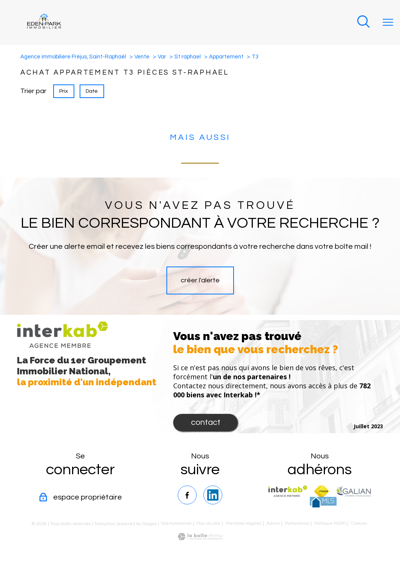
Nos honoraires (176, 523)
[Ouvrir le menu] (388, 23)
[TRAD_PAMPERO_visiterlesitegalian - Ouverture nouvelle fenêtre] (353, 491)
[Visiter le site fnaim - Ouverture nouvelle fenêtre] (321, 491)
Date (92, 91)
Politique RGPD (330, 523)
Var (162, 57)
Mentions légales (243, 523)
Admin (273, 523)
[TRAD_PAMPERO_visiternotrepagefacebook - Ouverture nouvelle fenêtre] (187, 495)
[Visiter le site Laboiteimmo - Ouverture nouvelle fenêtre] (200, 538)
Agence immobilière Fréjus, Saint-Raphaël (73, 57)
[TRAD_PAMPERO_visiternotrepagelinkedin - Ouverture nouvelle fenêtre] (212, 495)
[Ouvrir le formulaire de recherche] (363, 23)
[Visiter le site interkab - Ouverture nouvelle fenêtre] (287, 491)
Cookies (359, 523)
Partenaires (297, 523)
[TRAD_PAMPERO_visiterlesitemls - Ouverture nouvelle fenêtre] (323, 502)
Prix (63, 91)
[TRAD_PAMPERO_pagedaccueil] (44, 26)
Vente (141, 57)
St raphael (187, 57)
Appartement (226, 57)
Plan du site (208, 523)
